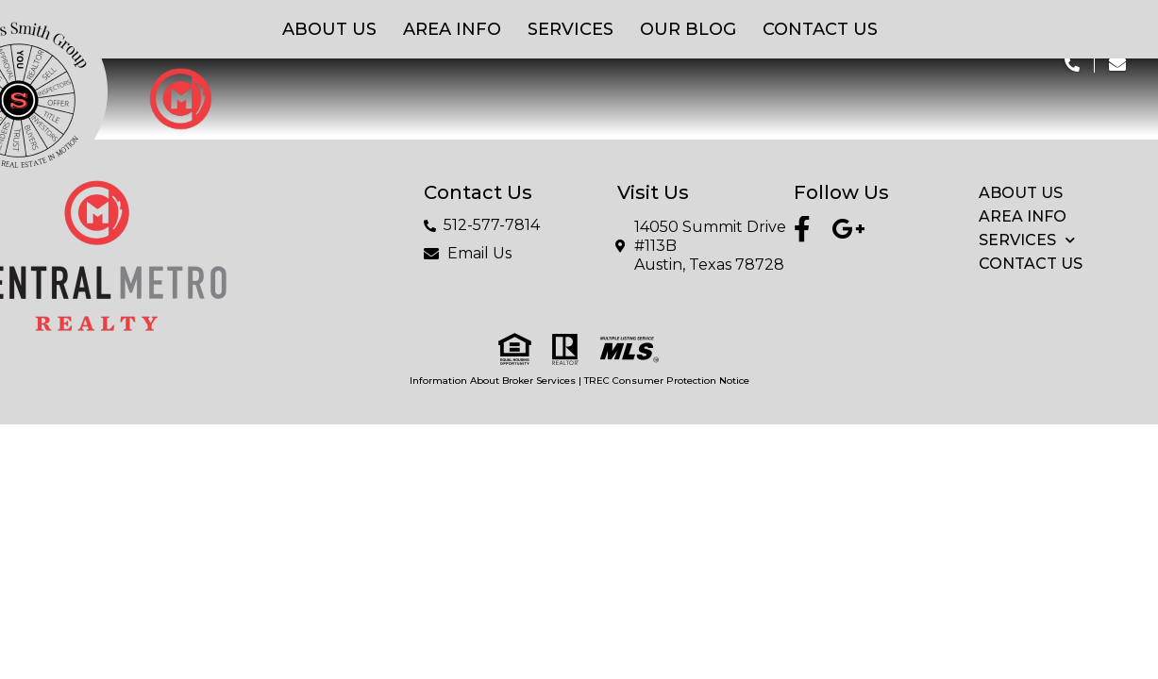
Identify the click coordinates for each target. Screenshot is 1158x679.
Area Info (452, 29)
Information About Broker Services (493, 380)
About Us (329, 29)
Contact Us (820, 29)
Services (570, 29)
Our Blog (688, 29)
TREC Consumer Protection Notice (666, 380)
